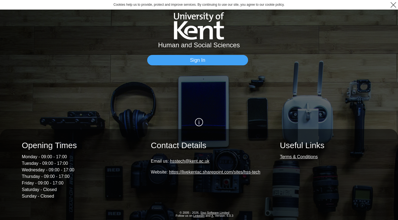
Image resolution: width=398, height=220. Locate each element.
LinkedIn (199, 215)
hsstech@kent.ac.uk (189, 161)
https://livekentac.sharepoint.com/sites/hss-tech (214, 172)
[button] (393, 4)
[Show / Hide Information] (199, 122)
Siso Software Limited (214, 212)
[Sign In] (197, 60)
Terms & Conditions (299, 156)
